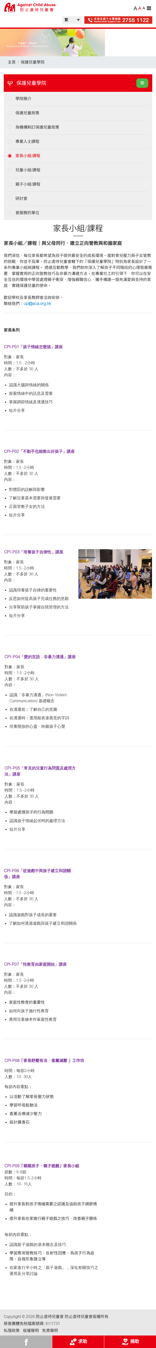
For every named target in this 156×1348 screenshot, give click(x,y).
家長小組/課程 (27, 156)
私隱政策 (12, 1330)
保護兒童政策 (27, 113)
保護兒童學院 (33, 62)
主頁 (12, 62)
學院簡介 (23, 99)
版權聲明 (31, 1330)
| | (72, 20)
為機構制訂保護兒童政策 (37, 127)
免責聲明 (50, 1330)
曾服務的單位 (27, 213)
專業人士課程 (27, 141)
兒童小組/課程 (27, 170)
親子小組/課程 (27, 184)
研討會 (21, 198)
